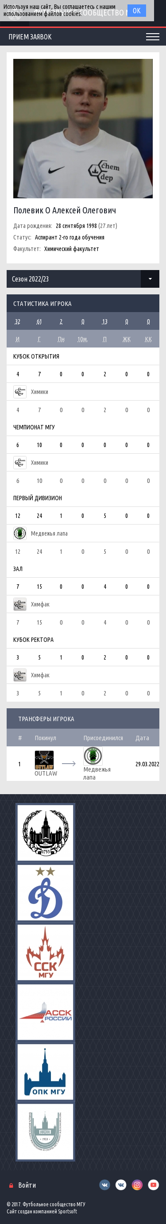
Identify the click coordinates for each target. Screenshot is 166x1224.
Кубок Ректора (33, 639)
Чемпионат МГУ (34, 427)
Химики (39, 391)
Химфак (40, 604)
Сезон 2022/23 (30, 279)
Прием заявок (30, 37)
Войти (27, 1185)
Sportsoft (67, 1211)
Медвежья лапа (49, 533)
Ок (137, 11)
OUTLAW (46, 773)
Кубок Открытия (36, 356)
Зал (18, 568)
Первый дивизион (37, 498)
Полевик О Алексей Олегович (64, 210)
